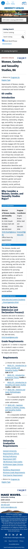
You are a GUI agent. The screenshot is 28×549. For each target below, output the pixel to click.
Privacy (21, 541)
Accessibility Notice (14, 544)
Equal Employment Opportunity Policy (14, 547)
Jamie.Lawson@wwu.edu (9, 507)
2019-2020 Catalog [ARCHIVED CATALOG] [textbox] (14, 20)
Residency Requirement (11, 470)
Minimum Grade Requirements (14, 472)
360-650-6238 (5, 505)
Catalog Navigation (11, 51)
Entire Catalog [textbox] (9, 32)
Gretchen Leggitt (17, 514)
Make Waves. (11, 494)
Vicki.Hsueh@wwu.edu (10, 337)
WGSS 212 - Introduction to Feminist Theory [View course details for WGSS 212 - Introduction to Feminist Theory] (15, 376)
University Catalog (14, 8)
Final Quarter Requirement (13, 475)
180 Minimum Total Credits (12, 462)
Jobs (6, 541)
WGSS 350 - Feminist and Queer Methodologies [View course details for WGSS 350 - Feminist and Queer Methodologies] (15, 391)
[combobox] (14, 20)
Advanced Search (7, 43)
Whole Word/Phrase (10, 41)
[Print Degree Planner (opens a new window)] (18, 58)
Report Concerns (13, 541)
